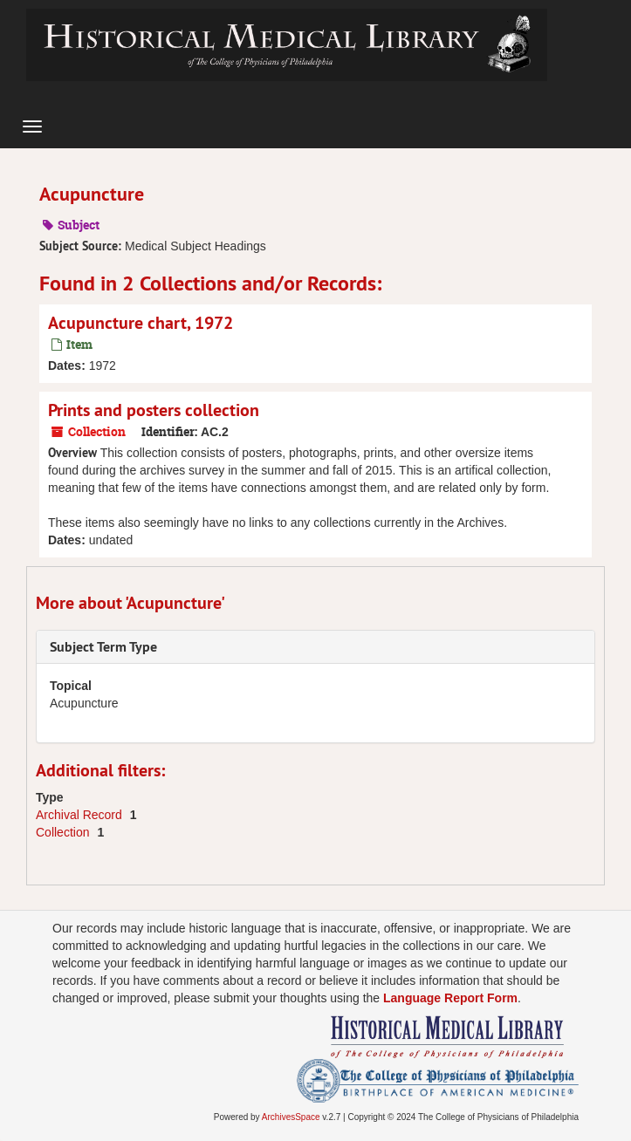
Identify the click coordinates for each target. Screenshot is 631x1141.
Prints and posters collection (153, 410)
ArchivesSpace (291, 1117)
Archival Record (81, 815)
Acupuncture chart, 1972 (140, 322)
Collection (64, 832)
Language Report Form (450, 998)
